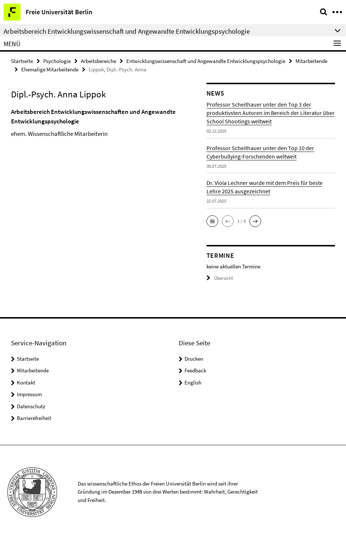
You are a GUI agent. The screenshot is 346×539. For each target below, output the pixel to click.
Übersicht (220, 278)
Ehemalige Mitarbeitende (49, 69)
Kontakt (26, 382)
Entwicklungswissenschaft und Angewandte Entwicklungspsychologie (205, 60)
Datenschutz (31, 406)
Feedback (195, 370)
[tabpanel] (103, 123)
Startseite (22, 60)
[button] (212, 221)
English (193, 382)
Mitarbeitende (311, 60)
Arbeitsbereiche (98, 60)
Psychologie (57, 60)
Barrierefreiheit (34, 418)
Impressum (29, 394)
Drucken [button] (194, 358)
